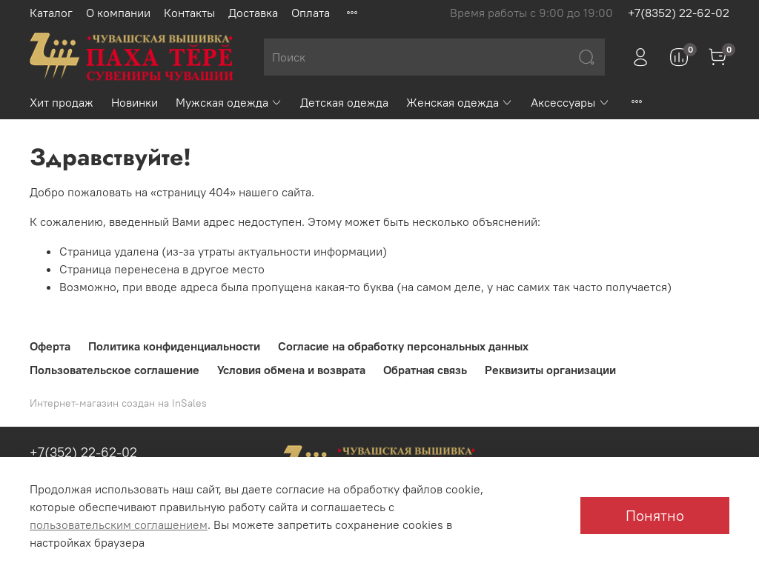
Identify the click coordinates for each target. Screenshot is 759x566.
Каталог (51, 12)
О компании (118, 12)
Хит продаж (61, 102)
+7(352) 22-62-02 (83, 452)
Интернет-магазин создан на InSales (118, 403)
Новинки (134, 102)
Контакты (189, 12)
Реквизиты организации (550, 369)
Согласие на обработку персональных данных (403, 346)
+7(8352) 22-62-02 (678, 12)
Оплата (310, 12)
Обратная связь (425, 369)
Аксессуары (570, 102)
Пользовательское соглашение (114, 369)
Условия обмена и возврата (291, 369)
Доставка (253, 12)
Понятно (655, 515)
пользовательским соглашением (119, 524)
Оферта (50, 346)
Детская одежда (344, 102)
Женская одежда (459, 102)
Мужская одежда (229, 102)
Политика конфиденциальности (174, 346)
